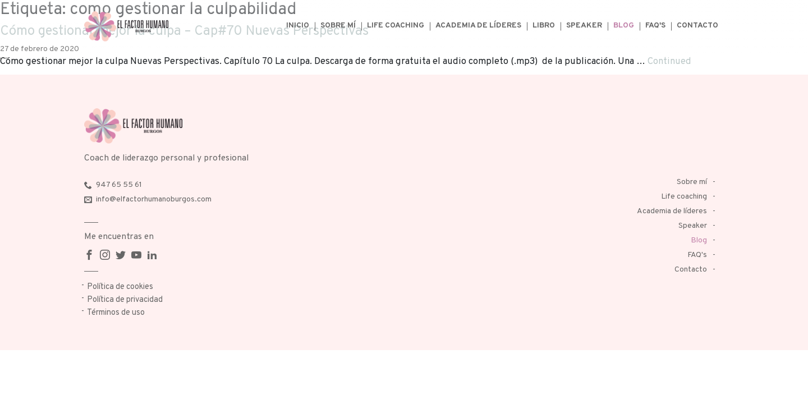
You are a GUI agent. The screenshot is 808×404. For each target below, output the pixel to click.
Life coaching (395, 25)
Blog (623, 25)
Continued (669, 61)
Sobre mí (338, 25)
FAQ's (655, 25)
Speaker (584, 25)
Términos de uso (116, 312)
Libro (543, 25)
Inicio (297, 25)
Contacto (697, 25)
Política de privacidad (125, 300)
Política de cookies (120, 287)
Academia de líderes (478, 25)
